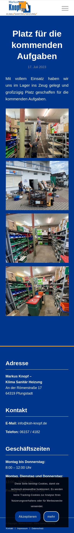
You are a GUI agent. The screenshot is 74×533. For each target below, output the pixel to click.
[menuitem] (9, 528)
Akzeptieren (28, 516)
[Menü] (63, 8)
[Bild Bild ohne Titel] (39, 135)
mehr (51, 516)
